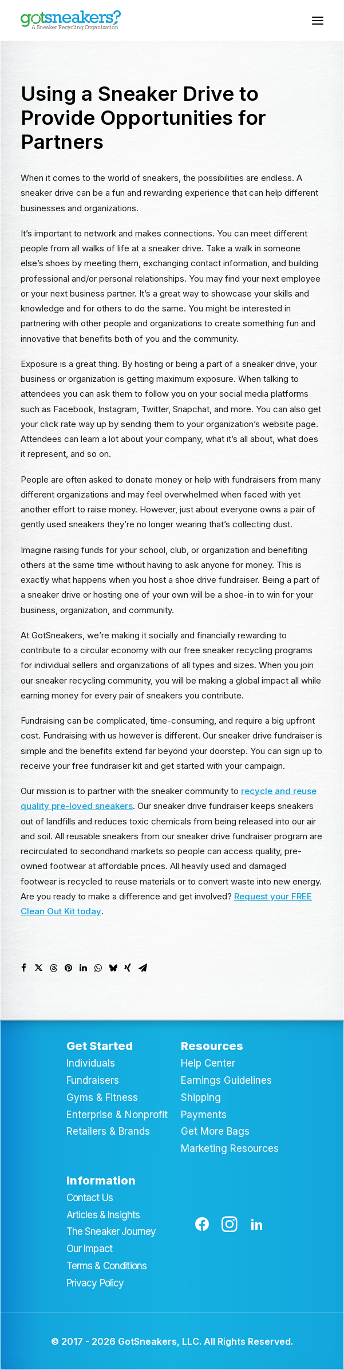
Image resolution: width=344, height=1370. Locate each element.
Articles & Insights (103, 1215)
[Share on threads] (53, 968)
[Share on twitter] (38, 968)
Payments (204, 1114)
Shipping (201, 1097)
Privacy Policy (95, 1283)
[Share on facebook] (23, 968)
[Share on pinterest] (68, 968)
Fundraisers (92, 1080)
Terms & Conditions (106, 1266)
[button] (317, 20)
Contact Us (89, 1197)
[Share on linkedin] (83, 968)
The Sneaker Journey (111, 1231)
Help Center (208, 1063)
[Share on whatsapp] (98, 968)
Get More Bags (215, 1131)
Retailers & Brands (108, 1131)
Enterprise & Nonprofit (117, 1114)
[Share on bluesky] (113, 968)
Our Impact (89, 1248)
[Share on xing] (128, 968)
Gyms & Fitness (102, 1097)
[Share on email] (142, 968)
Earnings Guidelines (226, 1080)
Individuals (90, 1063)
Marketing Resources (230, 1148)
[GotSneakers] (71, 20)
